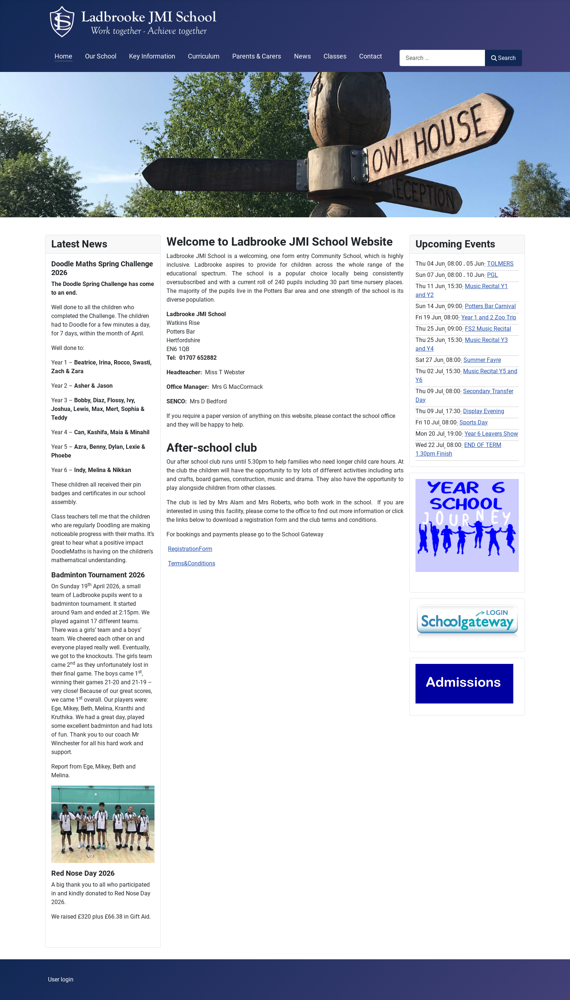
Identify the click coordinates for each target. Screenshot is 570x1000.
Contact (370, 56)
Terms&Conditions (191, 563)
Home (63, 56)
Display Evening (483, 411)
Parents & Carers (256, 56)
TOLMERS (500, 263)
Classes (335, 56)
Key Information (152, 56)
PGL (492, 274)
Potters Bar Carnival (490, 306)
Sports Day (473, 422)
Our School (100, 56)
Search (503, 58)
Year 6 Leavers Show (491, 433)
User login (60, 979)
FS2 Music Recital (488, 328)
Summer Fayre (482, 359)
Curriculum (204, 56)
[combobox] (442, 58)
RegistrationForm (190, 548)
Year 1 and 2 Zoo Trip (488, 317)
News (302, 56)
